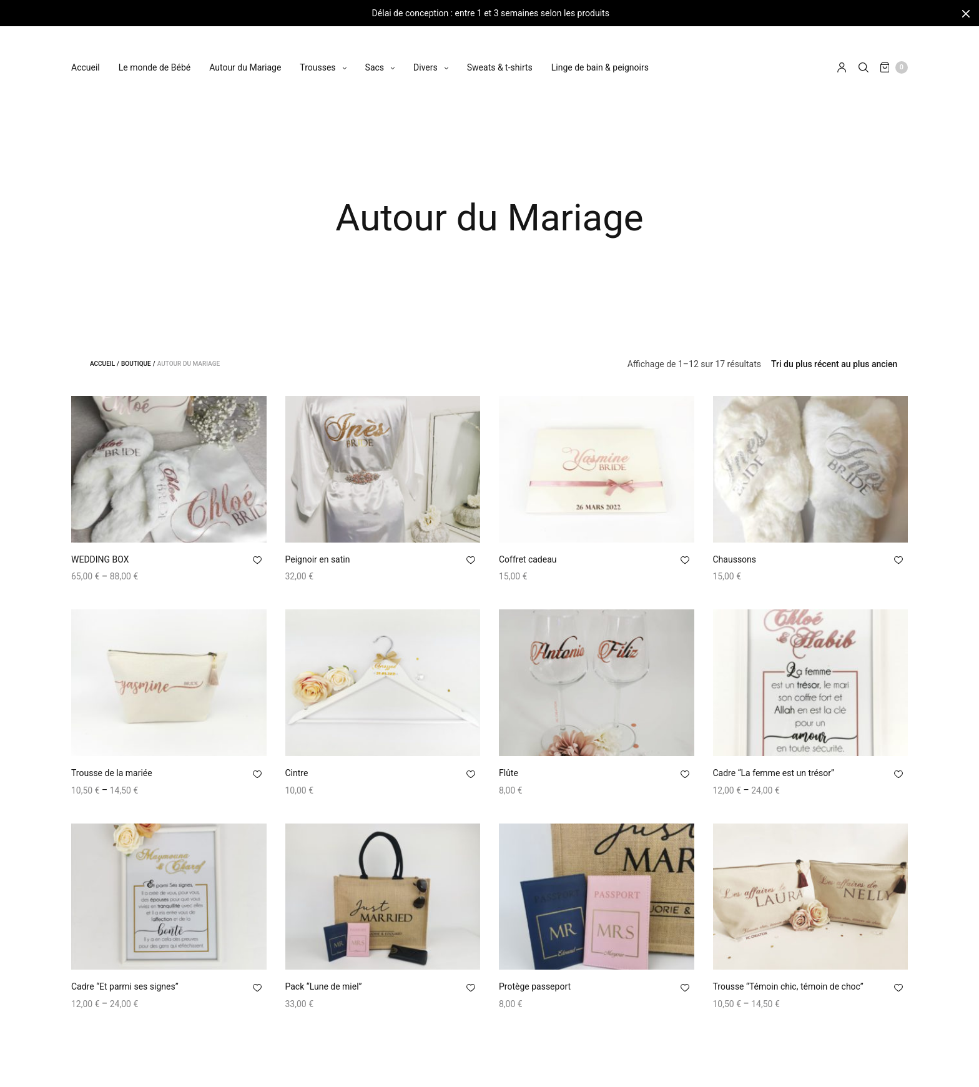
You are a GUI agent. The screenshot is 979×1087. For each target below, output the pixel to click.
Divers (425, 56)
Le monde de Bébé (154, 56)
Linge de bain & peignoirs (600, 56)
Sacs (374, 56)
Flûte (508, 773)
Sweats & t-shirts (500, 56)
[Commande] (834, 364)
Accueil (85, 56)
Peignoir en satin (317, 559)
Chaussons (735, 559)
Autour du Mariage (245, 56)
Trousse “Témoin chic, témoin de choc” (788, 986)
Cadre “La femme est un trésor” (774, 773)
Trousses (317, 56)
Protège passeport (535, 986)
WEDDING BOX (100, 559)
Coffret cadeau (528, 559)
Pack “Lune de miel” (323, 986)
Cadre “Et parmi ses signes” (125, 986)
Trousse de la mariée (111, 773)
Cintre (296, 773)
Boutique (136, 364)
